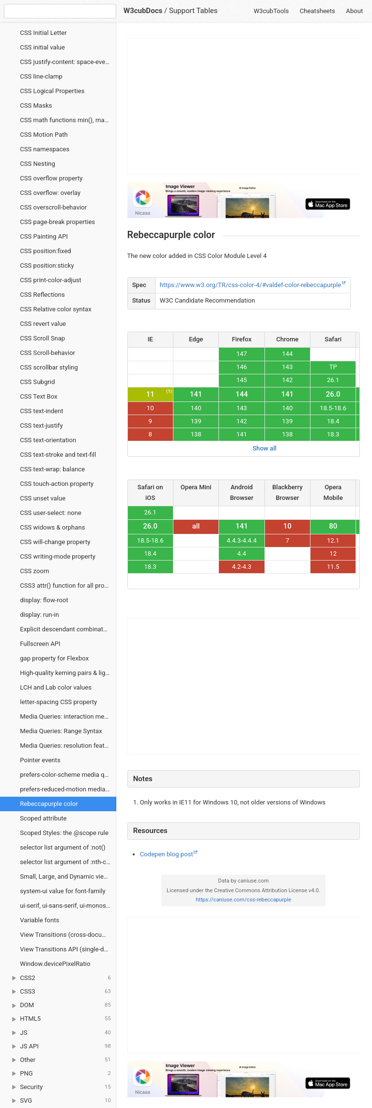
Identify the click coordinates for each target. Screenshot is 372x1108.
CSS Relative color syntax (55, 309)
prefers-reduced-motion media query (68, 789)
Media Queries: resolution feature (66, 745)
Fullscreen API (40, 643)
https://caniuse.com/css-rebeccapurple (243, 900)
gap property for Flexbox (54, 658)
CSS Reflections (42, 294)
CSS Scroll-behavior (47, 352)
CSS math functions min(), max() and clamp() (68, 120)
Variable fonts (39, 920)
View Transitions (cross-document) (68, 934)
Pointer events (40, 760)
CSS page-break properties (57, 221)
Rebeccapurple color (49, 803)
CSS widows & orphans (52, 527)
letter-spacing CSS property (58, 702)
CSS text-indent (41, 411)
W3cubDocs (143, 10)
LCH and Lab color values (56, 687)
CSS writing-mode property (57, 556)
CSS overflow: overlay (50, 192)
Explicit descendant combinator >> (68, 629)
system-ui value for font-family (62, 891)
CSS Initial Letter (43, 32)
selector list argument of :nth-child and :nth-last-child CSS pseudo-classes (68, 862)
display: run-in (39, 614)
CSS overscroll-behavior (53, 207)
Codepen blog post (166, 854)
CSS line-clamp (41, 76)
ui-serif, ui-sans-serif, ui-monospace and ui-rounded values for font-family (68, 905)
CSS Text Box (38, 396)
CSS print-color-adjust (50, 280)
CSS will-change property (55, 542)
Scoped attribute (43, 818)
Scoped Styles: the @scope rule (64, 832)
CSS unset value (42, 498)
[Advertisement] (244, 106)
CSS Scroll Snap (42, 338)
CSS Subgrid (37, 381)
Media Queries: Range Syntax (61, 731)
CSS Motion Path (44, 134)
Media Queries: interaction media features (68, 716)
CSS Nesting (37, 163)
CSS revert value (43, 323)
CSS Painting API (44, 236)
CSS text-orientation (48, 440)
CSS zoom (34, 571)
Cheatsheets (317, 11)
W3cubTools (271, 11)
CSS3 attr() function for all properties (68, 585)
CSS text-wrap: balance (52, 469)
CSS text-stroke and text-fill (58, 454)
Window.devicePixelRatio (55, 963)
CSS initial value (42, 47)
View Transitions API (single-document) (68, 949)
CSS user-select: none (50, 512)
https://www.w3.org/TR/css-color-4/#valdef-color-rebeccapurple (250, 285)
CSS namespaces (44, 149)
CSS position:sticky (47, 265)
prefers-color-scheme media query (68, 774)
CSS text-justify (41, 425)
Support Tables (193, 10)
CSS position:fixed (45, 251)
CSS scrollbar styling (49, 367)
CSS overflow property (51, 178)
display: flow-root (44, 600)
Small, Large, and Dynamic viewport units (68, 876)
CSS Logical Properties (52, 91)
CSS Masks (36, 105)
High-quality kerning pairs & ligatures (68, 672)
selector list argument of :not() (63, 847)
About (354, 11)
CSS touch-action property (56, 483)
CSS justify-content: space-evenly (66, 61)
